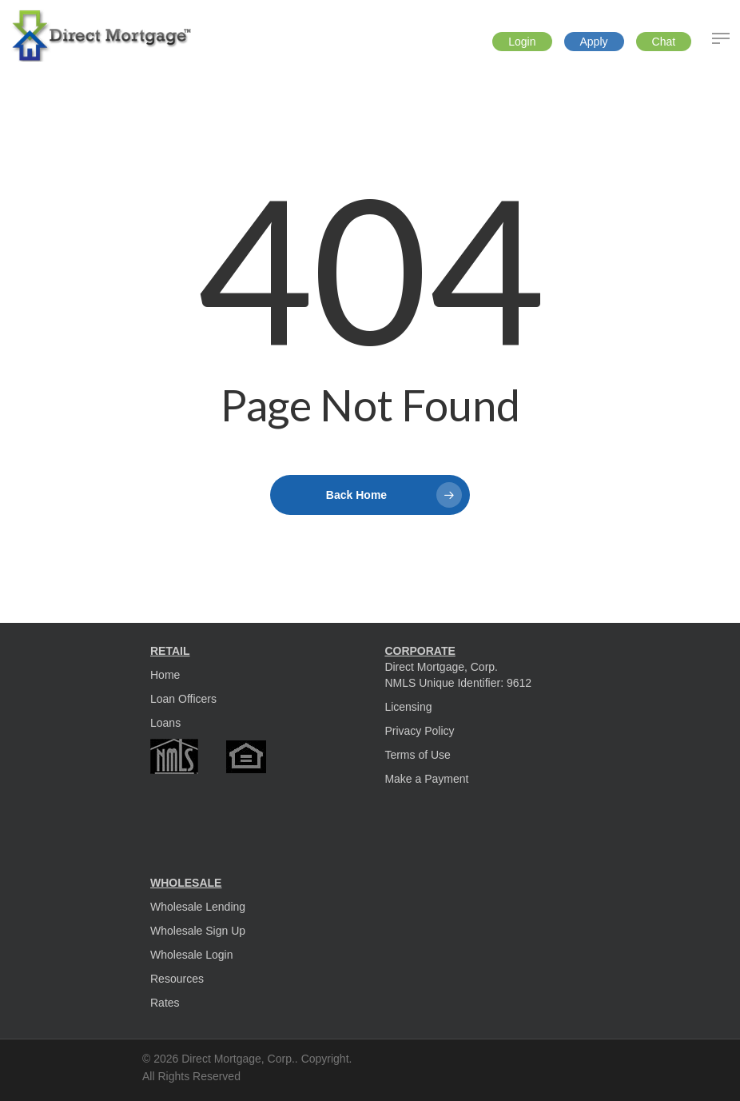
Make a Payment (426, 778)
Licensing (408, 706)
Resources (177, 978)
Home (165, 674)
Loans (165, 722)
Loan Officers (183, 698)
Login (521, 41)
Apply (594, 41)
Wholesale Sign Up (197, 930)
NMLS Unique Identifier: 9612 (457, 682)
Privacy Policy (419, 730)
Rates (165, 1002)
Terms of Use (417, 754)
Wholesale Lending (197, 906)
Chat (664, 41)
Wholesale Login (191, 954)
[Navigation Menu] (721, 38)
